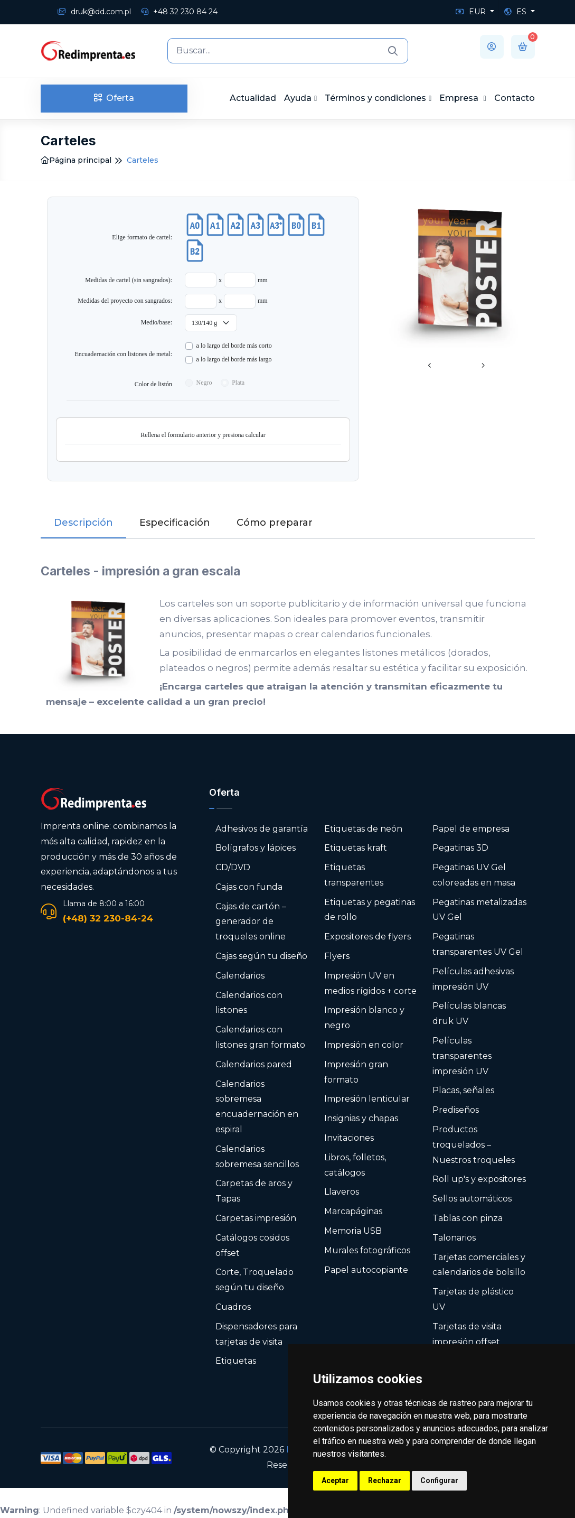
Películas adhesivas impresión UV (473, 979)
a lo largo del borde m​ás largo (234, 359)
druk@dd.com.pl (94, 11)
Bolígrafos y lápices (255, 848)
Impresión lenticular (367, 1099)
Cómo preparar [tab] (275, 522)
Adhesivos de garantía (261, 829)
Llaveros (341, 1192)
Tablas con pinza (467, 1218)
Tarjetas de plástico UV (473, 1299)
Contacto (514, 98)
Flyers (337, 956)
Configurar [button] (439, 1480)
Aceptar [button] (335, 1480)
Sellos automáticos (472, 1199)
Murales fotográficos (367, 1250)
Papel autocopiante (366, 1270)
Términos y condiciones (375, 98)
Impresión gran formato (356, 1072)
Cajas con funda (248, 887)
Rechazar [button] (384, 1480)
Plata (238, 382)
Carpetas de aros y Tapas (254, 1191)
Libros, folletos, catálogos (355, 1165)
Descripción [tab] (83, 522)
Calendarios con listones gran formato (260, 1037)
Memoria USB (353, 1231)
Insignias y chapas (361, 1118)
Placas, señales (463, 1090)
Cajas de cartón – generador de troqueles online (250, 921)
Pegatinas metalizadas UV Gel (479, 910)
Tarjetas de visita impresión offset (467, 1334)
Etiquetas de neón (363, 829)
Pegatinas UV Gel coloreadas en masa (473, 875)
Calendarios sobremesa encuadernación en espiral (256, 1106)
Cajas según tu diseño (261, 956)
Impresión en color (363, 1045)
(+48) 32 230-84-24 (108, 918)
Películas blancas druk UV (469, 1013)
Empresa (459, 98)
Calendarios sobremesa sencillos (257, 1156)
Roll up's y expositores (479, 1179)
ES (516, 11)
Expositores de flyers (367, 937)
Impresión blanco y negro (364, 1017)
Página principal (76, 160)
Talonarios (454, 1238)
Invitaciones (349, 1138)
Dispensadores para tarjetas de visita (256, 1334)
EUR (472, 11)
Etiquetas (235, 1361)
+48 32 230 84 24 (179, 11)
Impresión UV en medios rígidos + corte (370, 983)
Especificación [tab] (174, 522)
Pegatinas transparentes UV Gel (477, 944)
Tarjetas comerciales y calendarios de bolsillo (478, 1265)
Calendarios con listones (248, 1003)
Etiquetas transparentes (353, 875)
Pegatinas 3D (460, 848)
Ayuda (298, 98)
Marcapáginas (353, 1211)
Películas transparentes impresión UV (462, 1056)
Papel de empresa (471, 829)
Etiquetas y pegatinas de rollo (369, 910)
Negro (204, 382)
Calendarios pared (253, 1064)
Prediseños (455, 1110)
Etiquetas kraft (355, 848)
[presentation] (430, 366)
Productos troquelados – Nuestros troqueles (473, 1144)
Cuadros (233, 1307)
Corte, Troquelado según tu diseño (254, 1279)
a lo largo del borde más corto (234, 345)
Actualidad (253, 98)
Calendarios (240, 976)
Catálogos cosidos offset (252, 1245)
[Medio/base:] (211, 322)
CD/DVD (232, 867)
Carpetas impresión (255, 1218)
